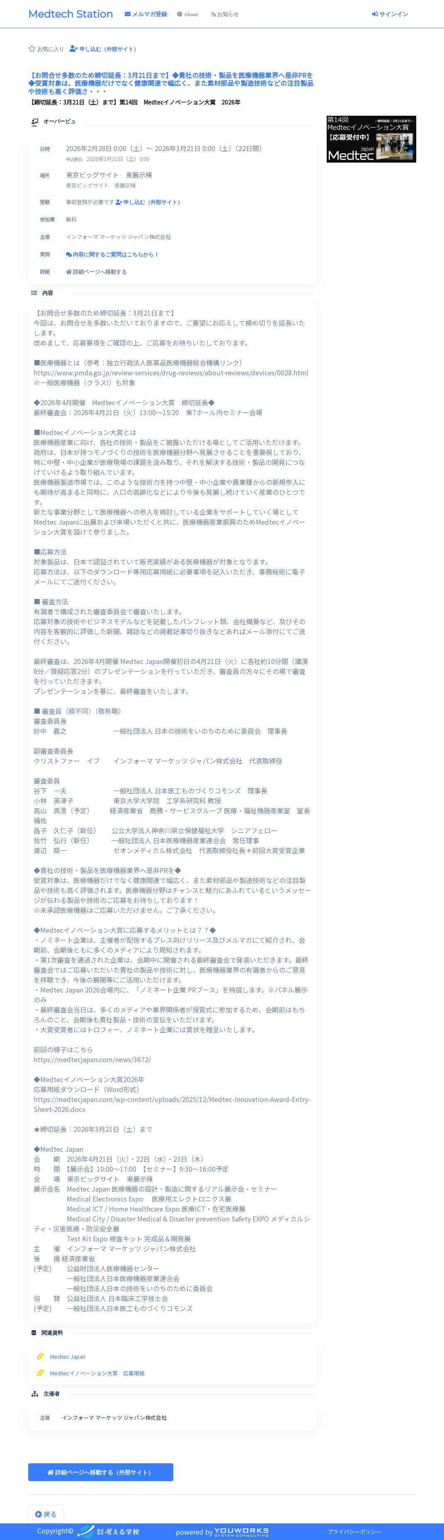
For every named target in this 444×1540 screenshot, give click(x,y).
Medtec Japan (67, 1356)
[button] (100, 1472)
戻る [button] (46, 1514)
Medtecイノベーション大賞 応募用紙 (97, 1373)
